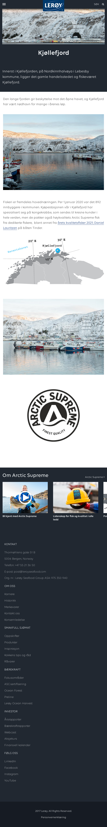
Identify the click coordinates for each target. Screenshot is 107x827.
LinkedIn (10, 761)
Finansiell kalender (17, 745)
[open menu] (4, 4)
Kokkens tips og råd (17, 655)
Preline (9, 697)
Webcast (10, 732)
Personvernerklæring (53, 817)
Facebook (11, 767)
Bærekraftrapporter (17, 726)
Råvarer (9, 661)
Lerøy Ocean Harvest (18, 703)
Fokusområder (14, 678)
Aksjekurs (10, 738)
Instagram (11, 774)
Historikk (10, 600)
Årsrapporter (12, 719)
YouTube (10, 780)
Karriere (9, 594)
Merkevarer (11, 607)
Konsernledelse (14, 620)
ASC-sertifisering (15, 684)
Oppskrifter (11, 636)
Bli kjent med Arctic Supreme (20, 516)
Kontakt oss (12, 613)
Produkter (10, 642)
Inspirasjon (11, 648)
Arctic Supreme (94, 477)
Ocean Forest (13, 690)
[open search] (99, 4)
